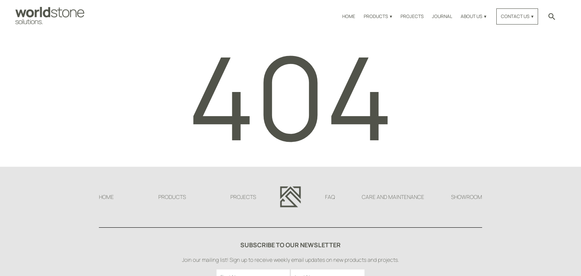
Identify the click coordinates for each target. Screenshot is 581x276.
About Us (471, 16)
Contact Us (515, 16)
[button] (552, 16)
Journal (442, 16)
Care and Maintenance (393, 196)
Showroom (466, 196)
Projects (411, 16)
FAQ (330, 196)
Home (348, 16)
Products (376, 16)
